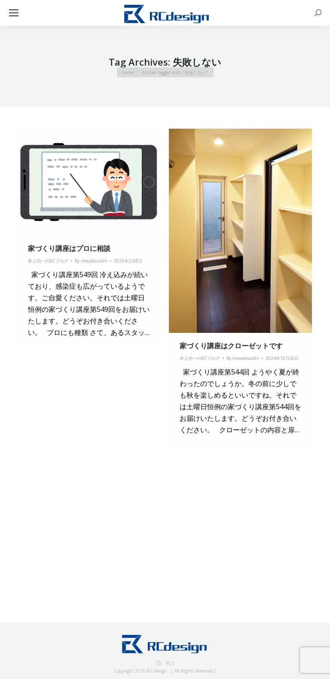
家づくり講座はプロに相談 (69, 248)
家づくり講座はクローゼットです (231, 345)
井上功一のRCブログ (48, 261)
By (91, 261)
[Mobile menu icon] (14, 13)
